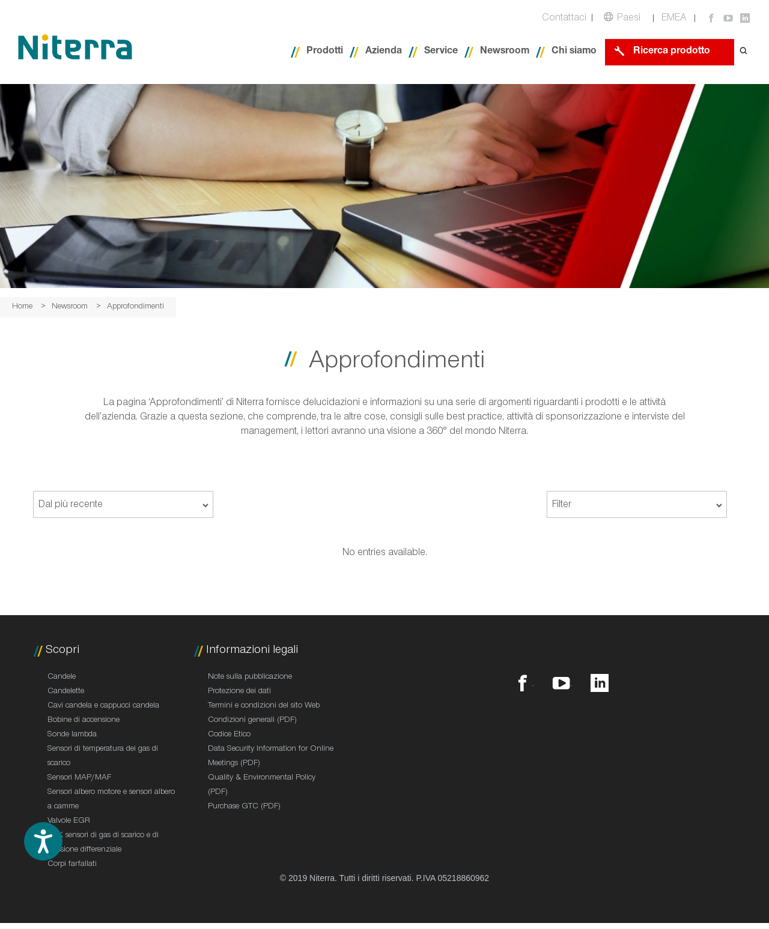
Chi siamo (574, 52)
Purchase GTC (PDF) (244, 807)
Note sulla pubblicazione (250, 677)
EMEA (674, 19)
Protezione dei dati (239, 692)
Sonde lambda (72, 735)
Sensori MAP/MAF (79, 778)
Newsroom (504, 52)
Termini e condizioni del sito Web (264, 706)
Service (441, 52)
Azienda (383, 52)
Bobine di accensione (83, 721)
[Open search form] (744, 52)
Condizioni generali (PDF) (252, 721)
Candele (61, 677)
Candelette (65, 692)
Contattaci (564, 19)
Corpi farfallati (72, 865)
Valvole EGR (68, 821)
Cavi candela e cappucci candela (103, 706)
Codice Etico (229, 735)
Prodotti (324, 52)
